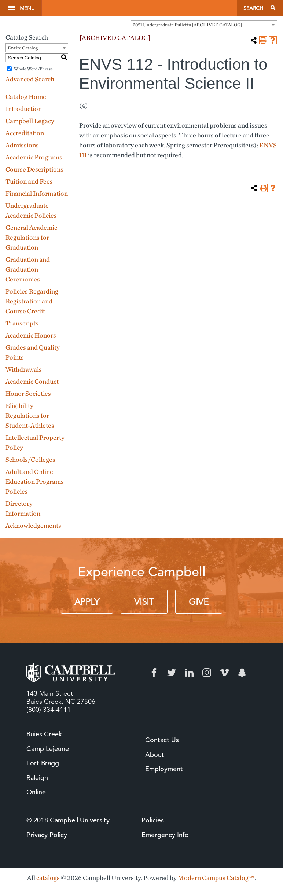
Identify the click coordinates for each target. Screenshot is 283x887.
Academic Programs (33, 157)
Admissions (22, 145)
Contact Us (162, 740)
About (154, 754)
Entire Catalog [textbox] (23, 48)
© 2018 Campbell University (68, 820)
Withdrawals (23, 369)
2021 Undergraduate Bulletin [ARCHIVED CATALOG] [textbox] (187, 24)
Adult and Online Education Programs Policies (34, 481)
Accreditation (24, 133)
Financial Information (36, 193)
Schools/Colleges (30, 459)
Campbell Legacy (29, 121)
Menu (27, 8)
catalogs (48, 878)
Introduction (23, 109)
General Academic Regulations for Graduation (31, 237)
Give (199, 601)
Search (253, 8)
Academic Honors (30, 335)
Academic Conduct (32, 381)
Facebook (154, 672)
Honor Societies (28, 393)
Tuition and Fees (29, 181)
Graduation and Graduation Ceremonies (27, 269)
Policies (153, 820)
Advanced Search (29, 79)
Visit (144, 601)
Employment (164, 769)
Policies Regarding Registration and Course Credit (31, 301)
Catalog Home (25, 96)
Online (36, 792)
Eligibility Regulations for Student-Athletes (29, 415)
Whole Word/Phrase (33, 68)
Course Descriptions (34, 169)
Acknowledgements (33, 525)
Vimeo (224, 672)
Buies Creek (44, 734)
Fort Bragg (42, 763)
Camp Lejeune (47, 748)
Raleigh (37, 777)
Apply (86, 601)
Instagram (207, 672)
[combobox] (204, 24)
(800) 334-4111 (48, 710)
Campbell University (139, 8)
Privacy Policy (46, 835)
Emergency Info (165, 835)
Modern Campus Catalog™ (216, 878)
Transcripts (21, 323)
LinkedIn (189, 672)
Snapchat (242, 672)
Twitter (171, 672)
